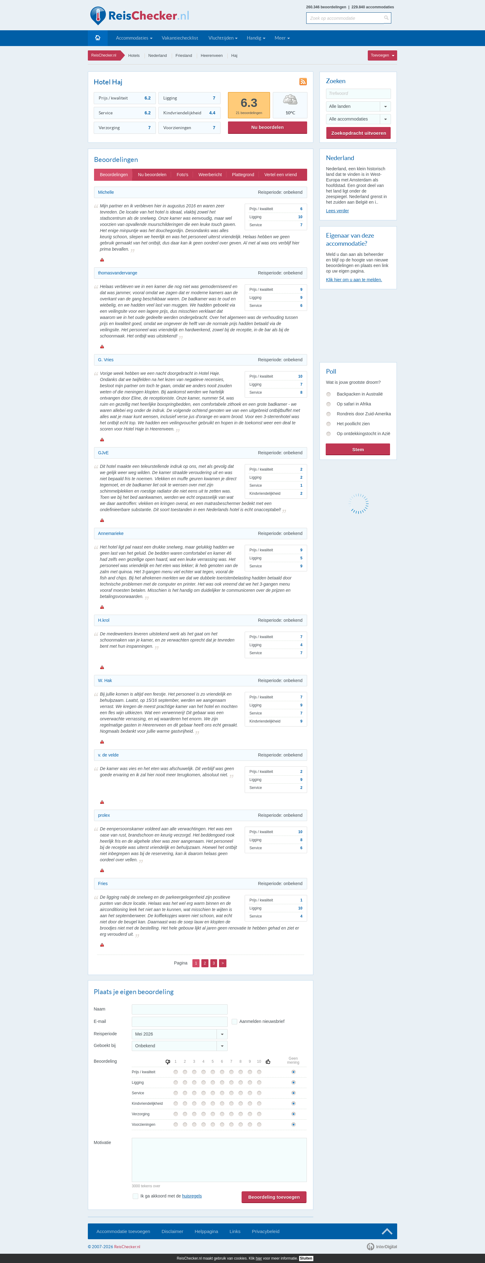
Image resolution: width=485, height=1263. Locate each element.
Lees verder (337, 210)
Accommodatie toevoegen (123, 1231)
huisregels (192, 1195)
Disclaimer (172, 1231)
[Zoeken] (387, 17)
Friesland (184, 55)
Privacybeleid (265, 1231)
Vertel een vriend (280, 174)
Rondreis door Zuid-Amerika (364, 413)
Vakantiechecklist (180, 37)
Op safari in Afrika (354, 403)
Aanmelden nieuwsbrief (262, 1021)
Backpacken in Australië (360, 394)
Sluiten (306, 1258)
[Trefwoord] (358, 94)
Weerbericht (210, 174)
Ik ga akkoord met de (171, 1195)
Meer (280, 37)
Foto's (182, 174)
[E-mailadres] (180, 1022)
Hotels (134, 55)
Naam (99, 1009)
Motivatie (102, 1142)
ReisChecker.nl (103, 55)
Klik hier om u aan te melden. (354, 279)
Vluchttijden (221, 37)
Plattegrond (243, 174)
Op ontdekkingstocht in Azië (363, 433)
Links (235, 1231)
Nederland (157, 55)
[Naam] (180, 1009)
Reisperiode (105, 1033)
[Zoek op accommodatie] (345, 18)
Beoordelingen (114, 174)
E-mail (100, 1021)
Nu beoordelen (267, 127)
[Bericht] (219, 1160)
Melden (101, 259)
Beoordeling (105, 1061)
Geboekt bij (105, 1045)
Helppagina (206, 1231)
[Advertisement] (358, 324)
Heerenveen (212, 55)
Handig (254, 37)
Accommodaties (132, 37)
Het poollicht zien (353, 423)
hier (259, 1258)
